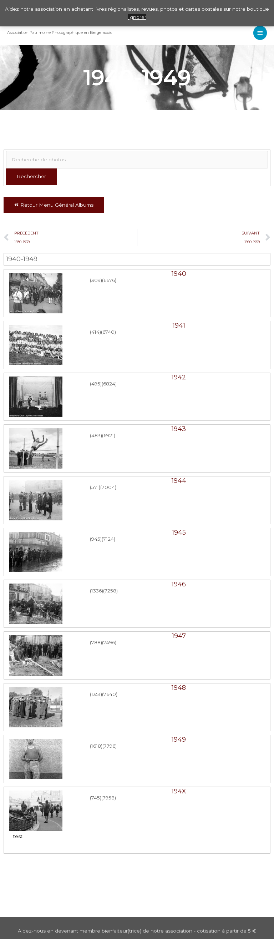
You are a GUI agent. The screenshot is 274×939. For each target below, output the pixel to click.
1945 (179, 532)
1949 (179, 739)
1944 (179, 481)
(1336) (96, 591)
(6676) (109, 280)
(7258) (110, 591)
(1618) (96, 746)
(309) (96, 280)
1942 (179, 377)
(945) (96, 539)
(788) (96, 642)
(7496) (109, 642)
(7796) (109, 746)
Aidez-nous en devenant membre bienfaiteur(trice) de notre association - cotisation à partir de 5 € (137, 931)
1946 (179, 584)
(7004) (108, 487)
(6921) (108, 435)
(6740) (108, 332)
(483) (96, 435)
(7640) (109, 694)
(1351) (96, 694)
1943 (179, 429)
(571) (95, 487)
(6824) (109, 384)
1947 (179, 636)
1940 (179, 274)
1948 (179, 688)
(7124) (108, 539)
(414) (95, 332)
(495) (96, 384)
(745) (95, 798)
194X (179, 791)
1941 (179, 325)
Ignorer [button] (137, 17)
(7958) (108, 798)
